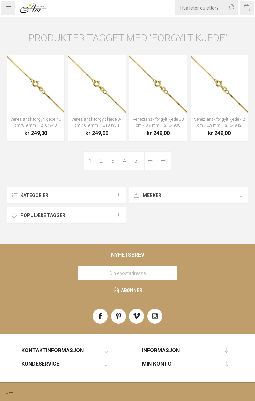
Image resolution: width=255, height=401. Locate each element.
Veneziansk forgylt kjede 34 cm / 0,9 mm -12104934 (96, 122)
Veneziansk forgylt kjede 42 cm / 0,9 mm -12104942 (219, 122)
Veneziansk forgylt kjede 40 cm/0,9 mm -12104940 (35, 122)
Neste (150, 161)
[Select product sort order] (9, 392)
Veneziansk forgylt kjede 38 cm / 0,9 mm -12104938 (158, 122)
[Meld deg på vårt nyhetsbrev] (127, 273)
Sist (164, 161)
